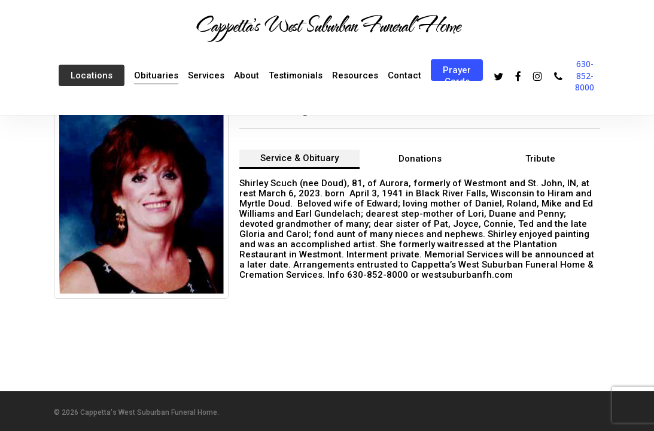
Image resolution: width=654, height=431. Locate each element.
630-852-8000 (584, 75)
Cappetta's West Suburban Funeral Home (327, 24)
